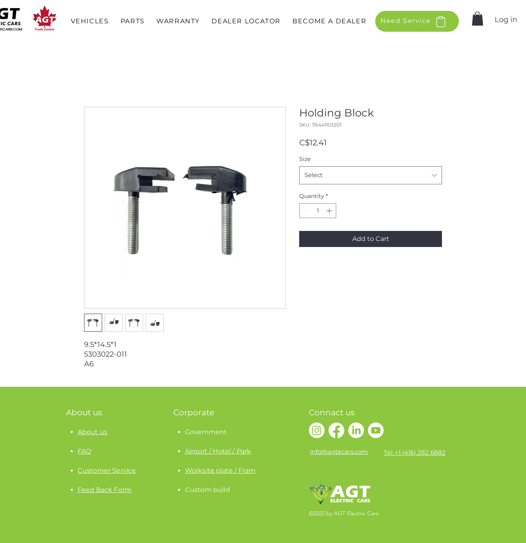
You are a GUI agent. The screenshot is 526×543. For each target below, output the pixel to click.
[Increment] (330, 211)
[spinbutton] (317, 211)
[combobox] (370, 175)
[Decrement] (305, 211)
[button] (89, 21)
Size (304, 159)
